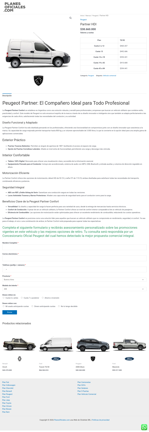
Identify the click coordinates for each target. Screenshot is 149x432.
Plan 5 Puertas (83, 393)
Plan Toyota (7, 404)
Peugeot (96, 16)
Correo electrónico (10, 254)
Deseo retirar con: (9, 305)
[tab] (7, 95)
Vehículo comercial (110, 75)
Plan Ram (6, 413)
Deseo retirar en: (9, 296)
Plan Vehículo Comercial (87, 396)
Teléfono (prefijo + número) (14, 266)
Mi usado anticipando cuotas (17, 308)
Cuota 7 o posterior (31, 299)
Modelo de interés (10, 287)
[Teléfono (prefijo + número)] (74, 270)
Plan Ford (6, 398)
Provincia (6, 277)
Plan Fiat (5, 384)
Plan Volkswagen (9, 386)
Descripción (7, 96)
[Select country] (4, 270)
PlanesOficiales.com (61, 421)
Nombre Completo (10, 243)
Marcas (88, 16)
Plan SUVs (82, 386)
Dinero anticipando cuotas (44, 308)
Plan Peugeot (7, 396)
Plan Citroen (7, 407)
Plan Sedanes (83, 390)
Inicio (82, 16)
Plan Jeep (6, 401)
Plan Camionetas (84, 384)
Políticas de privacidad (101, 421)
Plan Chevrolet (8, 390)
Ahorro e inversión (52, 299)
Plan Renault (7, 393)
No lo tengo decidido (69, 308)
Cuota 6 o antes (12, 299)
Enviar (9, 314)
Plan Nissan (7, 410)
